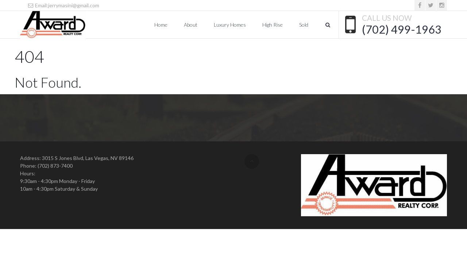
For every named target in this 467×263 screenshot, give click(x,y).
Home (160, 25)
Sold (303, 25)
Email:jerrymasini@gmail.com (63, 5)
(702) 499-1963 (401, 29)
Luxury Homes (230, 25)
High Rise (272, 25)
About (190, 25)
